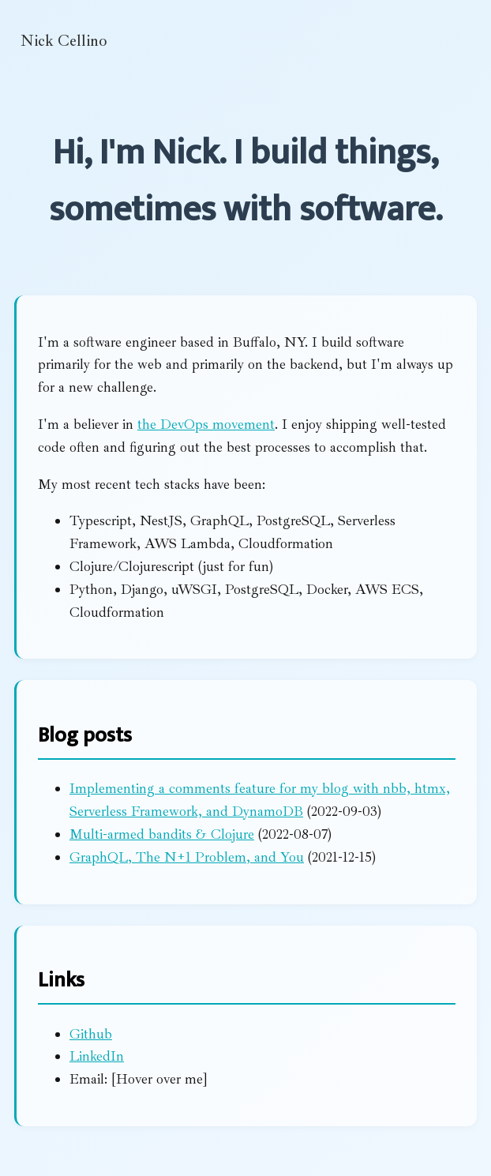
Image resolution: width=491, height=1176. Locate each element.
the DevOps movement (206, 424)
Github (90, 1034)
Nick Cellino (64, 41)
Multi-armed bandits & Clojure (161, 834)
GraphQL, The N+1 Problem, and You (186, 857)
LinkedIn (96, 1056)
